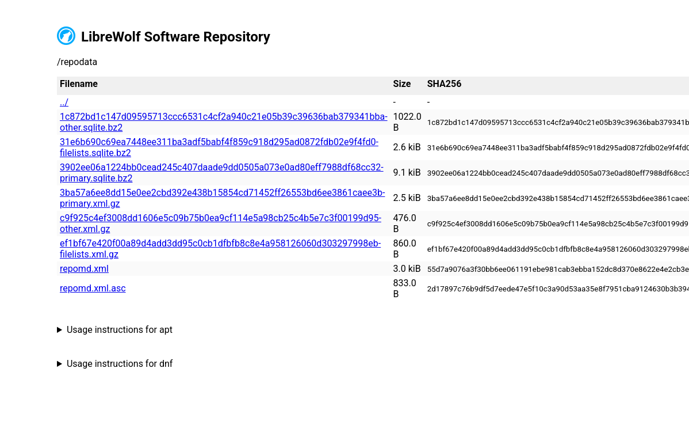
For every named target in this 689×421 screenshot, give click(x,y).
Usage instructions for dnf (120, 363)
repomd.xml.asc (93, 288)
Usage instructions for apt (120, 329)
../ (64, 102)
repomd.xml (84, 268)
